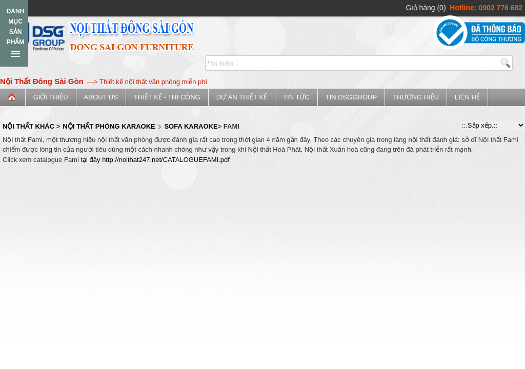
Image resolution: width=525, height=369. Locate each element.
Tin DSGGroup (351, 97)
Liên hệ (467, 97)
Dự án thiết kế (241, 97)
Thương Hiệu (416, 97)
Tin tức (296, 97)
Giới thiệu (50, 97)
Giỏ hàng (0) (426, 8)
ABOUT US (101, 97)
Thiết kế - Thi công (167, 97)
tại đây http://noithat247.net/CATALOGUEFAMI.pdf (155, 159)
